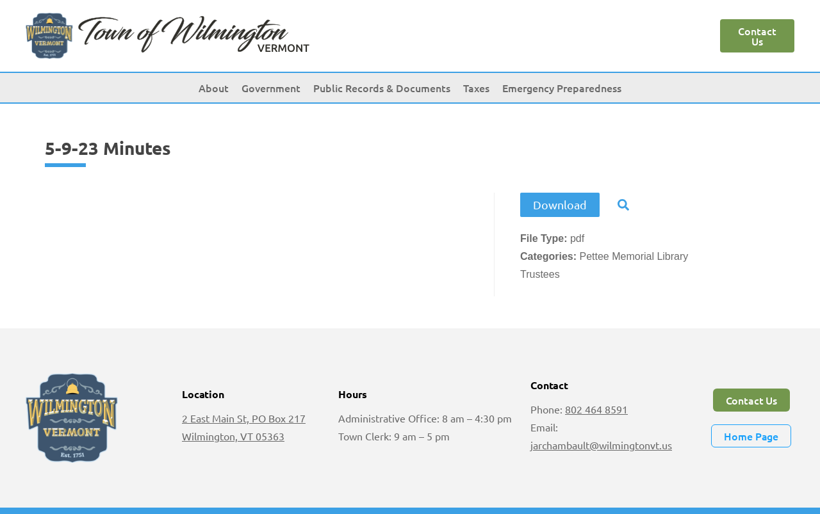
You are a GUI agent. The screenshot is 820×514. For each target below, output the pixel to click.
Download (560, 204)
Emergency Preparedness (561, 88)
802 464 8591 (596, 409)
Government (271, 88)
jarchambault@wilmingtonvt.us (601, 444)
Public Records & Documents (381, 88)
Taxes (476, 88)
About (214, 88)
